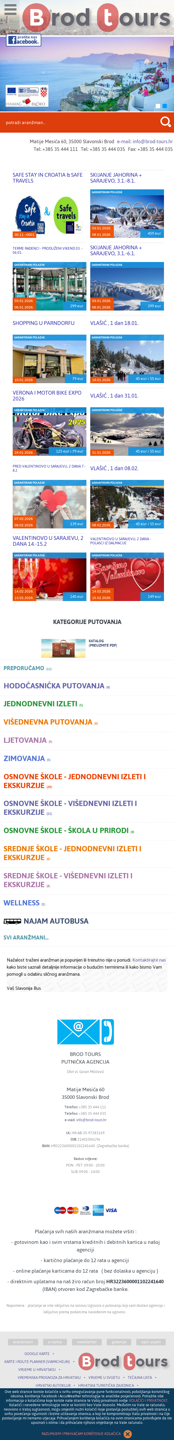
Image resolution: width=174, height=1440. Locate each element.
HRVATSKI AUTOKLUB (53, 1385)
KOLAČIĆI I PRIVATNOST (148, 1401)
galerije (119, 1342)
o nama (55, 1342)
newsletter (87, 1342)
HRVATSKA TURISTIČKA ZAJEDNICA (106, 1385)
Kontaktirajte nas (149, 960)
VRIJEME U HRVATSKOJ (37, 1369)
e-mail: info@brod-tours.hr (145, 141)
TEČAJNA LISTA (140, 1377)
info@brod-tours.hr (91, 1120)
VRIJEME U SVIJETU (104, 1377)
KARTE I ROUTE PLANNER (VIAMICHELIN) (37, 1361)
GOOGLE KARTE (37, 1353)
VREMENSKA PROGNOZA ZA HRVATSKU (49, 1377)
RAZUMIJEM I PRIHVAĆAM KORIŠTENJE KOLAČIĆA (87, 1434)
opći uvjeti (151, 1342)
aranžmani (23, 1342)
